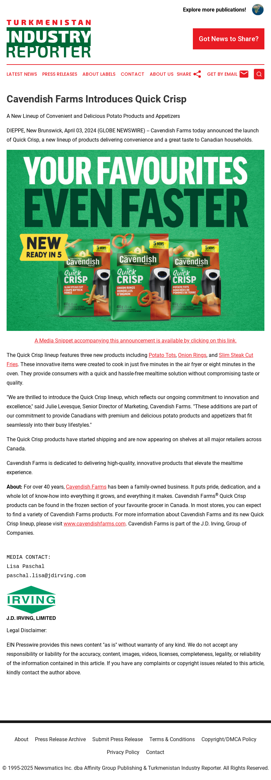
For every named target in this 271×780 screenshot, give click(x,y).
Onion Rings (192, 355)
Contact (132, 74)
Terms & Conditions (172, 739)
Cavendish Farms (86, 487)
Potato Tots (162, 355)
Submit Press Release (117, 739)
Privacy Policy (123, 752)
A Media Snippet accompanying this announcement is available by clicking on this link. (136, 340)
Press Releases (59, 74)
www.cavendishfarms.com (95, 524)
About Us (161, 74)
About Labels (98, 74)
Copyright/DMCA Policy (228, 739)
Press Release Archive (60, 739)
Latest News (22, 74)
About (21, 739)
